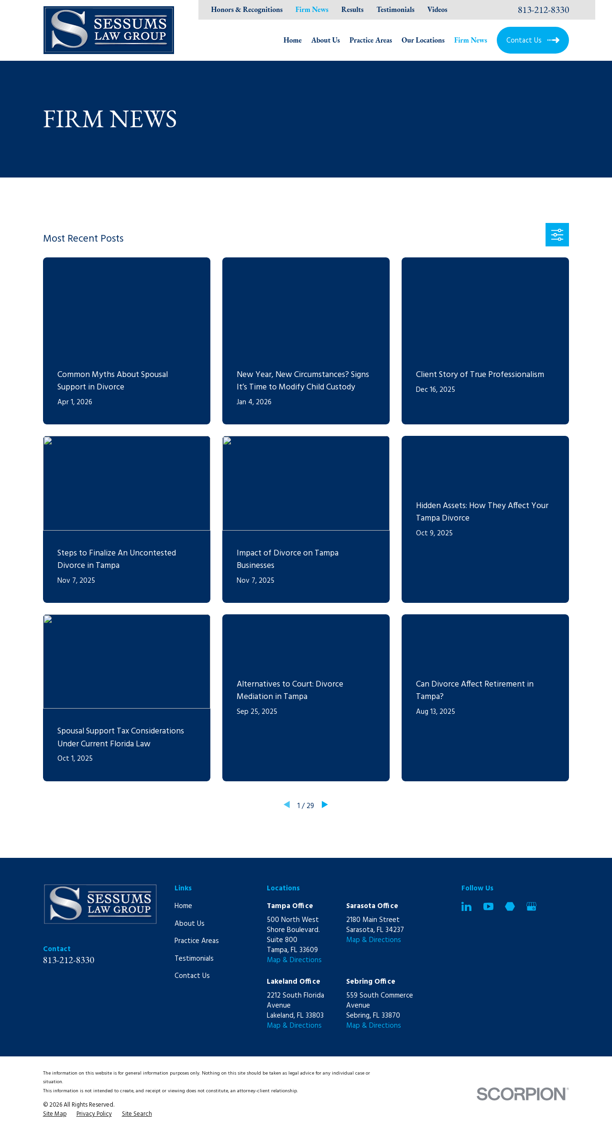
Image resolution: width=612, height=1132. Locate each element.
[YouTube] (488, 906)
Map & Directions (294, 960)
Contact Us (192, 976)
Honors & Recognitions (247, 9)
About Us (190, 924)
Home (183, 906)
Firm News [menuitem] (470, 39)
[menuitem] (54, 1114)
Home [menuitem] (293, 39)
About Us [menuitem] (325, 39)
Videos (437, 9)
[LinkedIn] (466, 906)
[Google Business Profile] (531, 906)
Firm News (311, 9)
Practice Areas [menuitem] (371, 39)
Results (352, 9)
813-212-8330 (543, 9)
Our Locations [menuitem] (423, 39)
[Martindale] (510, 906)
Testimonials (395, 9)
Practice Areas (197, 941)
